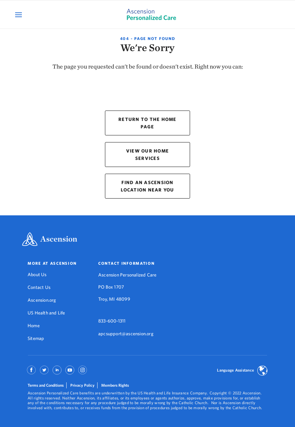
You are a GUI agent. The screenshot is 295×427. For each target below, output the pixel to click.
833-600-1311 (111, 321)
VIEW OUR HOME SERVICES (147, 154)
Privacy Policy (82, 385)
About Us (37, 274)
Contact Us (39, 287)
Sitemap (36, 338)
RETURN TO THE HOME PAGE (147, 123)
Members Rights (115, 385)
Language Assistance (235, 370)
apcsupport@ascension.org (125, 334)
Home (34, 326)
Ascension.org (42, 300)
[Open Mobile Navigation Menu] (19, 14)
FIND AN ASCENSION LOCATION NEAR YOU (147, 186)
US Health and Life (46, 313)
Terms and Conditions (46, 385)
